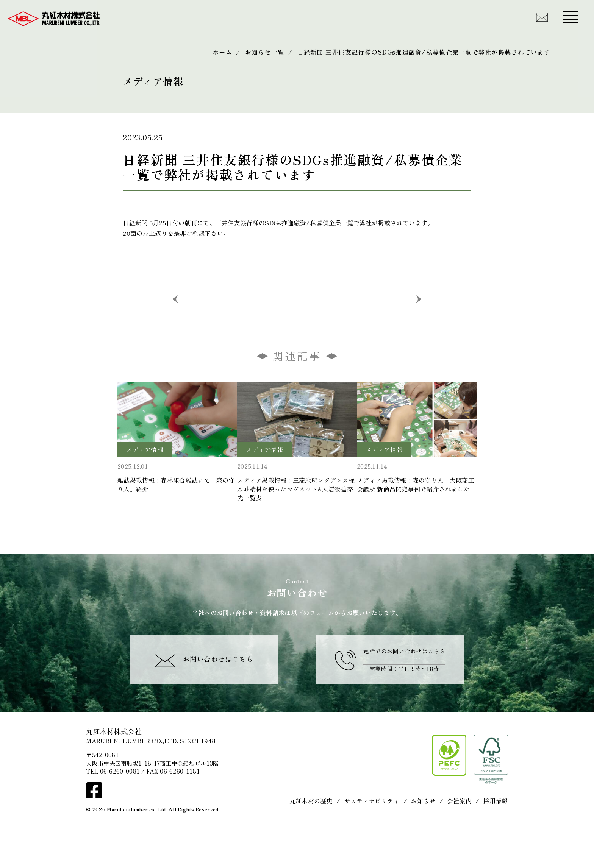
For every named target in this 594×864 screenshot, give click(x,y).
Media (132, 69)
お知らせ (423, 829)
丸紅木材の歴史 (311, 829)
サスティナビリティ (372, 829)
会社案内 (459, 829)
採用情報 (495, 829)
